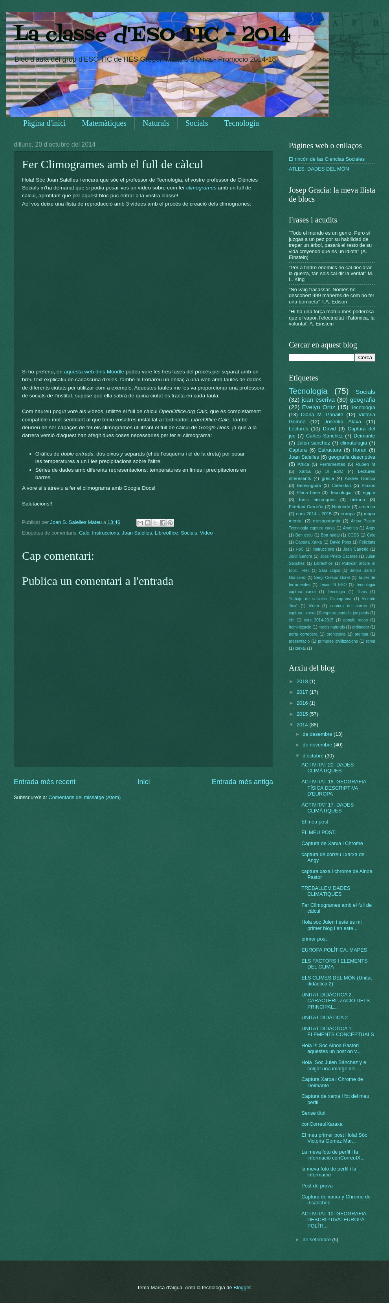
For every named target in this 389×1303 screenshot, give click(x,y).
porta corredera (303, 634)
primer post (314, 939)
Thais (362, 592)
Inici (143, 782)
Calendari (341, 485)
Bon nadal (330, 535)
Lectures (298, 429)
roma (370, 641)
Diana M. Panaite (322, 414)
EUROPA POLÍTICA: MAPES (334, 950)
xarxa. (300, 648)
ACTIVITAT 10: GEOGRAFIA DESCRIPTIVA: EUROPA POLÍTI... (333, 1220)
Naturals (156, 123)
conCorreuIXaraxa (321, 1124)
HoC (300, 549)
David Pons (340, 542)
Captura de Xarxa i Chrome (332, 843)
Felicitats (367, 542)
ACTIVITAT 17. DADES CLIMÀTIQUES (327, 808)
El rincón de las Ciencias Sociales (327, 159)
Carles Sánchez (324, 436)
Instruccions (105, 533)
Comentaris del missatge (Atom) (84, 797)
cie (291, 620)
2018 (303, 681)
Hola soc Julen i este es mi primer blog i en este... (331, 925)
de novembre (318, 745)
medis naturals (332, 627)
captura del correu (348, 606)
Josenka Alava (343, 422)
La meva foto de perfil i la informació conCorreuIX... (333, 1155)
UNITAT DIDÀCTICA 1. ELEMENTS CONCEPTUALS (337, 1031)
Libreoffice (166, 533)
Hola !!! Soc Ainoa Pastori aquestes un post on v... (331, 1048)
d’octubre (314, 756)
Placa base (308, 492)
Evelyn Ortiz (318, 407)
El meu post (314, 822)
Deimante (364, 436)
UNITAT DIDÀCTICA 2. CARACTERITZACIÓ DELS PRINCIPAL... (335, 1001)
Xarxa (305, 471)
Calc (84, 533)
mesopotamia (327, 520)
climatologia (353, 443)
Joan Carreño (355, 549)
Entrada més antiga (242, 782)
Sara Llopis (329, 570)
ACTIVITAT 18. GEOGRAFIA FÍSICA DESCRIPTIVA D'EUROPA (333, 788)
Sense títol (313, 1113)
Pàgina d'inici (44, 123)
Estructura (329, 450)
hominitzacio (300, 627)
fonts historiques (317, 499)
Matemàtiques (104, 123)
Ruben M (365, 464)
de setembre (317, 1239)
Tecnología (363, 407)
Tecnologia (241, 123)
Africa (303, 464)
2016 (303, 703)
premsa (361, 634)
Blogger (242, 1287)
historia (357, 499)
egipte (369, 492)
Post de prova (316, 1186)
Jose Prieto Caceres (339, 556)
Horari (360, 450)
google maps (355, 620)
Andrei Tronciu (360, 478)
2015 (303, 714)
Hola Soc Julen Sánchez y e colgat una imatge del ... (333, 1065)
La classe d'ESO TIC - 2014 (152, 35)
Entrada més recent (44, 782)
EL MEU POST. (318, 832)
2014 (303, 725)
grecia (328, 478)
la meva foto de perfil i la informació (328, 1172)
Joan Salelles (137, 533)
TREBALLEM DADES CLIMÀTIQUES (325, 891)
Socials (196, 123)
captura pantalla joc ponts (346, 613)
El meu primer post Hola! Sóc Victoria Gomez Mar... (334, 1138)
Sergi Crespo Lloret (332, 577)
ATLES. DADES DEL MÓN (319, 169)
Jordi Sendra (300, 556)
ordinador (360, 627)
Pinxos (368, 485)
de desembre (318, 734)
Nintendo (341, 506)
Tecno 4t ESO (333, 585)
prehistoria (336, 634)
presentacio (299, 641)
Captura (298, 450)
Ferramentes (332, 464)
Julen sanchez (313, 443)
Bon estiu (304, 535)
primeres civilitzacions (338, 641)
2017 (303, 692)
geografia (362, 399)
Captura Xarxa (308, 542)
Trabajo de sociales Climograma (320, 599)
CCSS (353, 535)
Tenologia (336, 592)
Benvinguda (309, 485)
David (329, 429)
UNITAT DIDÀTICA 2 (324, 1017)
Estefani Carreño (306, 506)
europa (348, 513)
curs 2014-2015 (318, 620)
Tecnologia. (341, 492)
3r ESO (334, 471)
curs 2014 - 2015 (314, 513)
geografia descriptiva (351, 457)
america (367, 506)
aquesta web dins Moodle (94, 372)
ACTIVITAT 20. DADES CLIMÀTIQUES (327, 768)
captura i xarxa (302, 613)
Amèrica (350, 528)
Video (206, 533)
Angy (370, 528)
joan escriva (318, 399)
